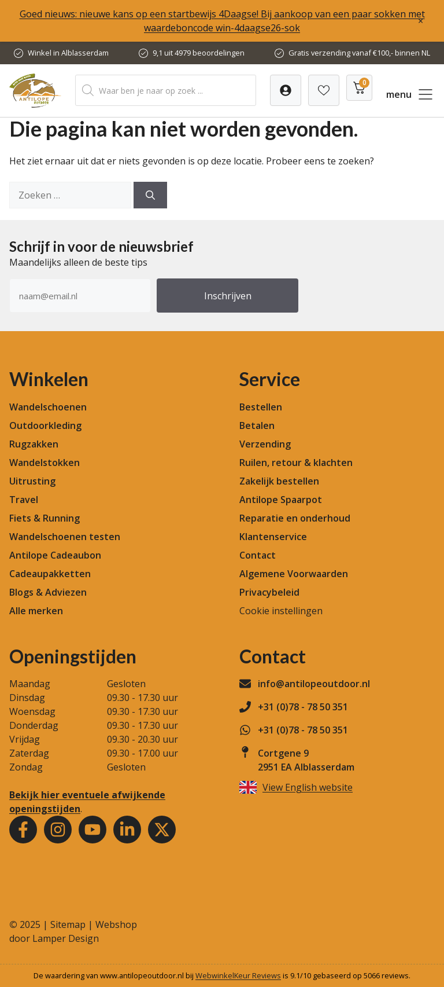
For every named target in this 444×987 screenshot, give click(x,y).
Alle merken (36, 610)
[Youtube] (92, 829)
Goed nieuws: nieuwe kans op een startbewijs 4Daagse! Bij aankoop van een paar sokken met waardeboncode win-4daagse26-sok (222, 21)
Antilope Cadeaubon (55, 555)
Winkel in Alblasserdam (68, 52)
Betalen (257, 425)
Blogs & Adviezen (48, 592)
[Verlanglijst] (285, 90)
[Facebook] (23, 829)
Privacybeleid (269, 592)
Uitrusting (32, 481)
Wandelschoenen (48, 407)
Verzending (265, 444)
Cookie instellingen (281, 610)
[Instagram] (58, 829)
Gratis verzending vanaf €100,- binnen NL (359, 52)
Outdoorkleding (45, 425)
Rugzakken (33, 444)
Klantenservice (273, 536)
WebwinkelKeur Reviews (238, 975)
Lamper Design (65, 938)
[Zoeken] (150, 195)
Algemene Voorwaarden (293, 573)
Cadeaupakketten (50, 573)
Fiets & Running (44, 518)
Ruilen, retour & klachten (296, 462)
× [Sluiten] (420, 20)
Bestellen (260, 407)
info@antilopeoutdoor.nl (314, 683)
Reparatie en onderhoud (294, 518)
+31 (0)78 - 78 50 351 (303, 706)
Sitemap (68, 924)
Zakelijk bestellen (279, 481)
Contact (257, 555)
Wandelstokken (44, 462)
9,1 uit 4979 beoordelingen (199, 52)
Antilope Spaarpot (280, 499)
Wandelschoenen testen (64, 536)
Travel (23, 499)
